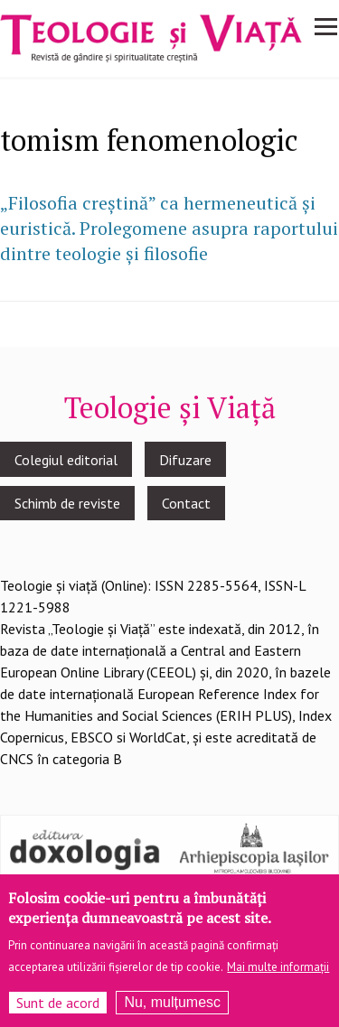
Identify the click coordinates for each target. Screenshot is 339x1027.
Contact (186, 503)
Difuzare (185, 460)
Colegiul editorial (66, 460)
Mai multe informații (278, 976)
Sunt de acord (57, 1012)
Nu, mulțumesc (172, 1011)
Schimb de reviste (67, 503)
